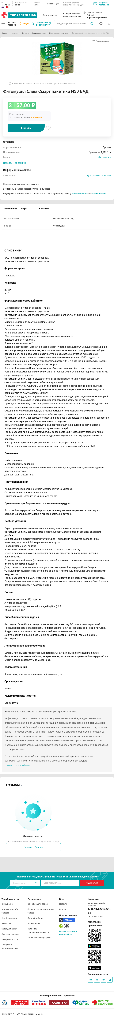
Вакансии (6, 923)
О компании (5, 3)
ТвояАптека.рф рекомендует (41, 23)
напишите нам (99, 193)
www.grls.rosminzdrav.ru (17, 765)
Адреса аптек (37, 3)
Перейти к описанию (14, 162)
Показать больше (33, 847)
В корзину (26, 128)
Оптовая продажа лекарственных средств (73, 3)
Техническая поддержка (39, 937)
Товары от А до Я (9, 939)
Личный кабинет (35, 918)
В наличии (44, 208)
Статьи (62, 909)
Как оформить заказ (21, 3)
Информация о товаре (15, 208)
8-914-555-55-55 (80, 193)
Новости (63, 904)
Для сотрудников (10, 934)
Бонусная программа (101, 3)
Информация (53, 4)
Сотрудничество (9, 929)
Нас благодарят (9, 918)
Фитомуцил (104, 157)
